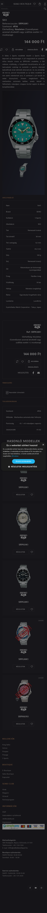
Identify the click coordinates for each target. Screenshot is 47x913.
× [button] (43, 445)
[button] (23, 467)
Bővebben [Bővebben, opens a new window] (15, 456)
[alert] (23, 456)
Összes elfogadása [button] (23, 461)
